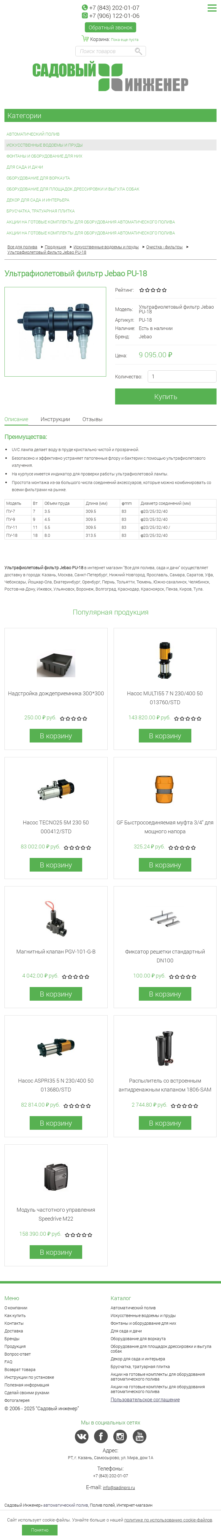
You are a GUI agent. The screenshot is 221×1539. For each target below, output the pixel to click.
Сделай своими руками (26, 1392)
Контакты (14, 1323)
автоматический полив (65, 1505)
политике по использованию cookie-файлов (168, 1520)
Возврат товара (20, 1369)
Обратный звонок (110, 27)
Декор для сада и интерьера (38, 200)
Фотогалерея (17, 1400)
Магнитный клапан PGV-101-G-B (56, 951)
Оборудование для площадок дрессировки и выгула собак (73, 189)
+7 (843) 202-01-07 (110, 7)
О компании (15, 1307)
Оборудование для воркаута (38, 178)
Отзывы (92, 419)
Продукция (15, 1346)
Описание (16, 419)
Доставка (13, 1331)
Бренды (12, 1338)
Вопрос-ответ (17, 1354)
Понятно (39, 1530)
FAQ (8, 1362)
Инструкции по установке (29, 1377)
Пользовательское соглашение (145, 1399)
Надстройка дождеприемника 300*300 (56, 693)
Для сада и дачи (25, 167)
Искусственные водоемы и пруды (45, 145)
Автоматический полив (33, 134)
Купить (165, 396)
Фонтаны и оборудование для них (44, 156)
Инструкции (55, 419)
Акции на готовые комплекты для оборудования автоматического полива (91, 222)
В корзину (56, 735)
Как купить (15, 1315)
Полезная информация (26, 1385)
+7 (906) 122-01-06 (110, 15)
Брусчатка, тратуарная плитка (41, 211)
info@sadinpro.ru (119, 1487)
